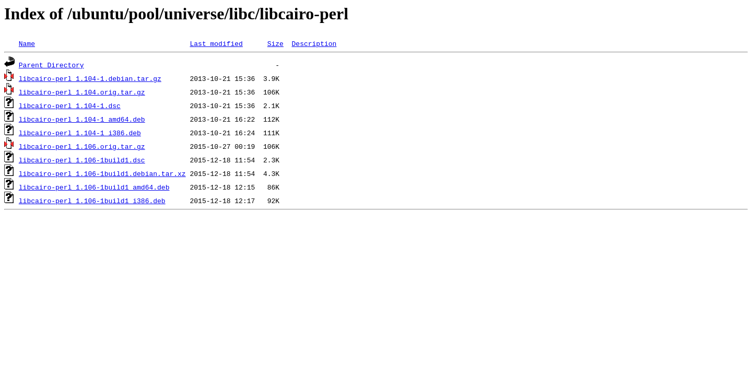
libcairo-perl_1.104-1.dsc (70, 105)
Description (313, 43)
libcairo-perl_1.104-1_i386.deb (80, 132)
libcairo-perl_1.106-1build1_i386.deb (92, 200)
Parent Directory (51, 64)
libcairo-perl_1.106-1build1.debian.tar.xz (102, 173)
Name (27, 43)
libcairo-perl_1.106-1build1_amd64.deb (94, 187)
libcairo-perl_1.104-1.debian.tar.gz (90, 78)
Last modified (216, 43)
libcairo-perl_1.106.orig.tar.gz (82, 146)
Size (275, 43)
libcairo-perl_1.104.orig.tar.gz (82, 92)
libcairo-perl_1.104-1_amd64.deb (82, 119)
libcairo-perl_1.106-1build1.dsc (82, 159)
